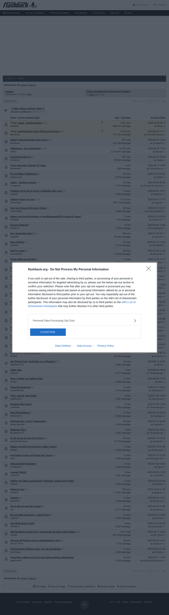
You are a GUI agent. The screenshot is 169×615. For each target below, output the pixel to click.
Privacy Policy (105, 345)
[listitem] (84, 321)
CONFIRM (48, 332)
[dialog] (84, 307)
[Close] (149, 269)
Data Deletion (63, 345)
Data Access (84, 345)
